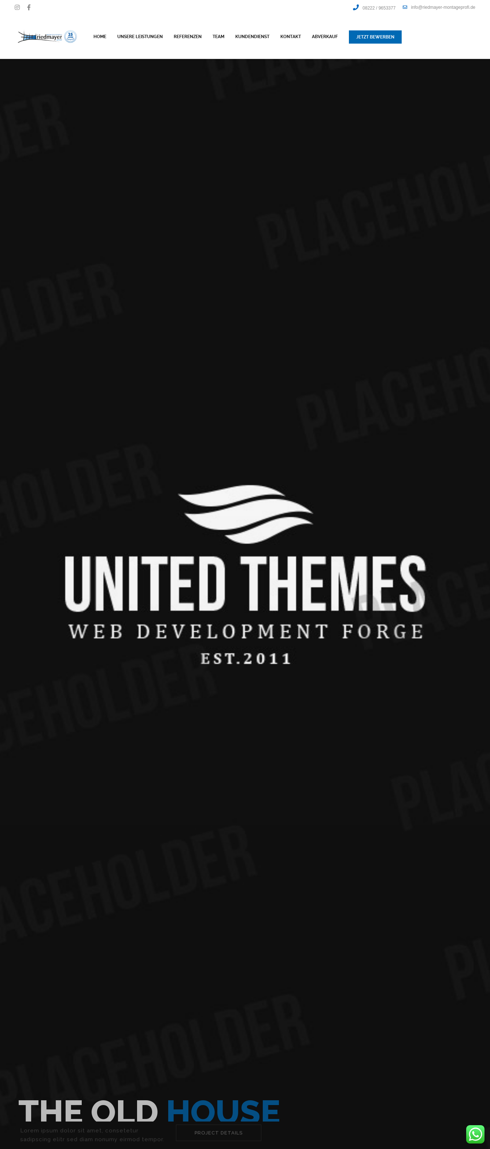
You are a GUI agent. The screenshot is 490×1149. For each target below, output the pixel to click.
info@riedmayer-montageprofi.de (439, 7)
